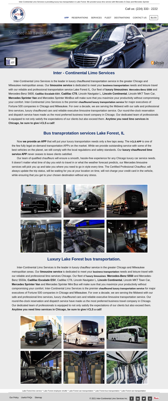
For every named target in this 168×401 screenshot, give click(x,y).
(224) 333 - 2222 (147, 9)
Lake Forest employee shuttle (55, 391)
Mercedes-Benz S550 (140, 89)
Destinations (122, 17)
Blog (154, 17)
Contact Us (140, 17)
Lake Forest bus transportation (107, 391)
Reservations (80, 17)
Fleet (108, 17)
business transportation (116, 85)
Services (96, 17)
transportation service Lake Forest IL (69, 89)
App (66, 17)
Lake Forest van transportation (81, 391)
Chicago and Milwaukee (53, 106)
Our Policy (14, 397)
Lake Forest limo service (32, 391)
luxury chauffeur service (86, 267)
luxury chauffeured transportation (88, 81)
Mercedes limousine (135, 162)
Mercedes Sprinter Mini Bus (62, 284)
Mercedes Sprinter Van (23, 98)
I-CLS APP (135, 141)
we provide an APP (34, 141)
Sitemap (38, 397)
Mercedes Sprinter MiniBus (58, 98)
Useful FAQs (26, 397)
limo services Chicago (58, 276)
